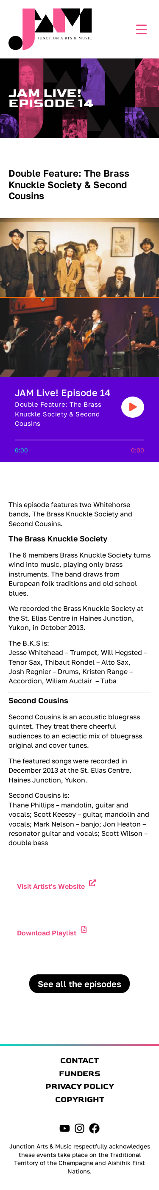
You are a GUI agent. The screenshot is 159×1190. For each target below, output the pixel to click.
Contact (79, 1061)
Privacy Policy (79, 1086)
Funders (79, 1074)
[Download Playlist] (84, 929)
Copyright (79, 1100)
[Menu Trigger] (139, 28)
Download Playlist (46, 933)
